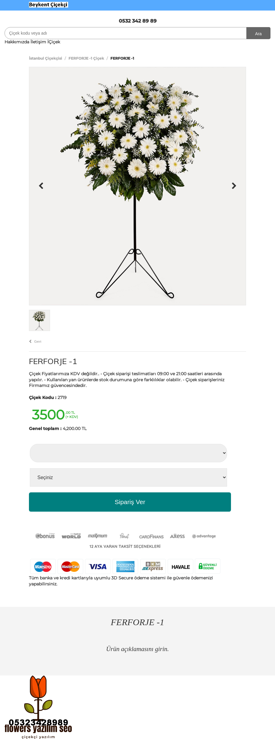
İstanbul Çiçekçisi (45, 58)
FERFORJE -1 (53, 361)
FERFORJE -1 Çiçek (86, 58)
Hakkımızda (17, 42)
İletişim (38, 42)
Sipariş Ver (130, 501)
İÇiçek (53, 42)
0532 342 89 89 (137, 21)
